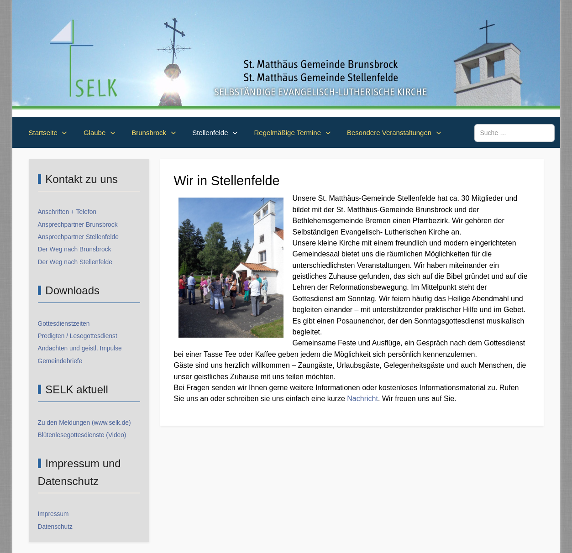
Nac (353, 398)
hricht (369, 398)
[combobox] (514, 133)
